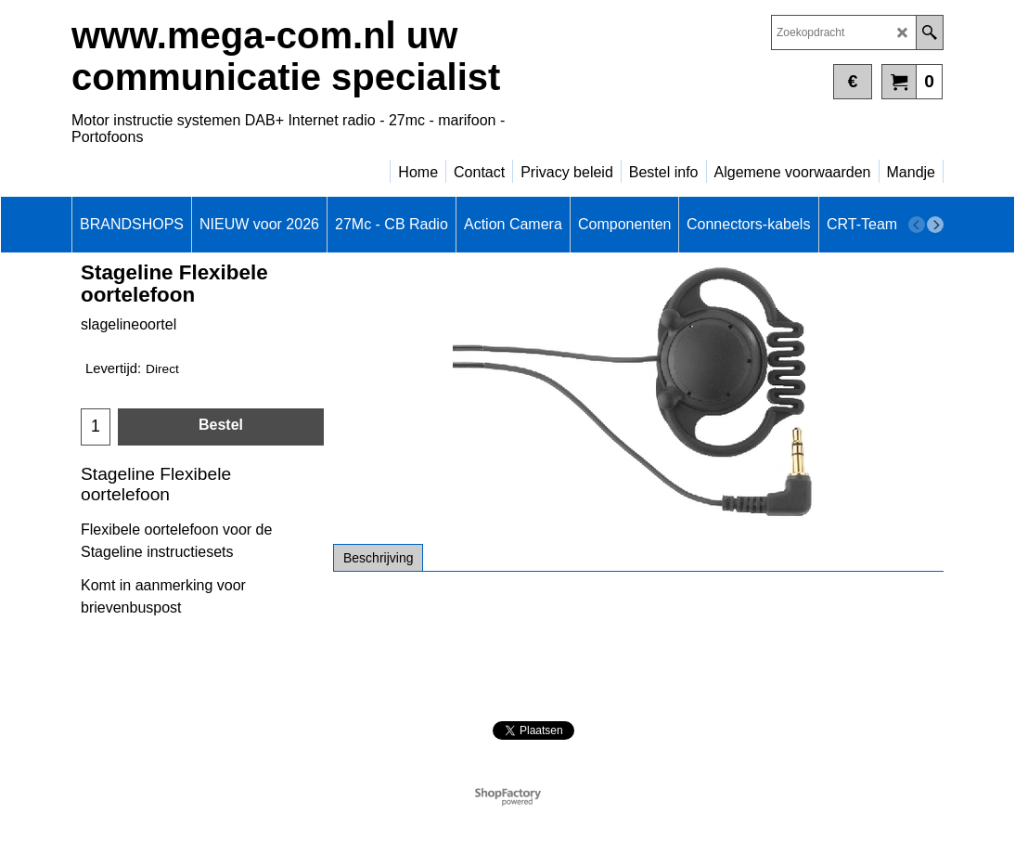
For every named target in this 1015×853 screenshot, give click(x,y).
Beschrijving (378, 557)
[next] (935, 224)
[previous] (916, 224)
